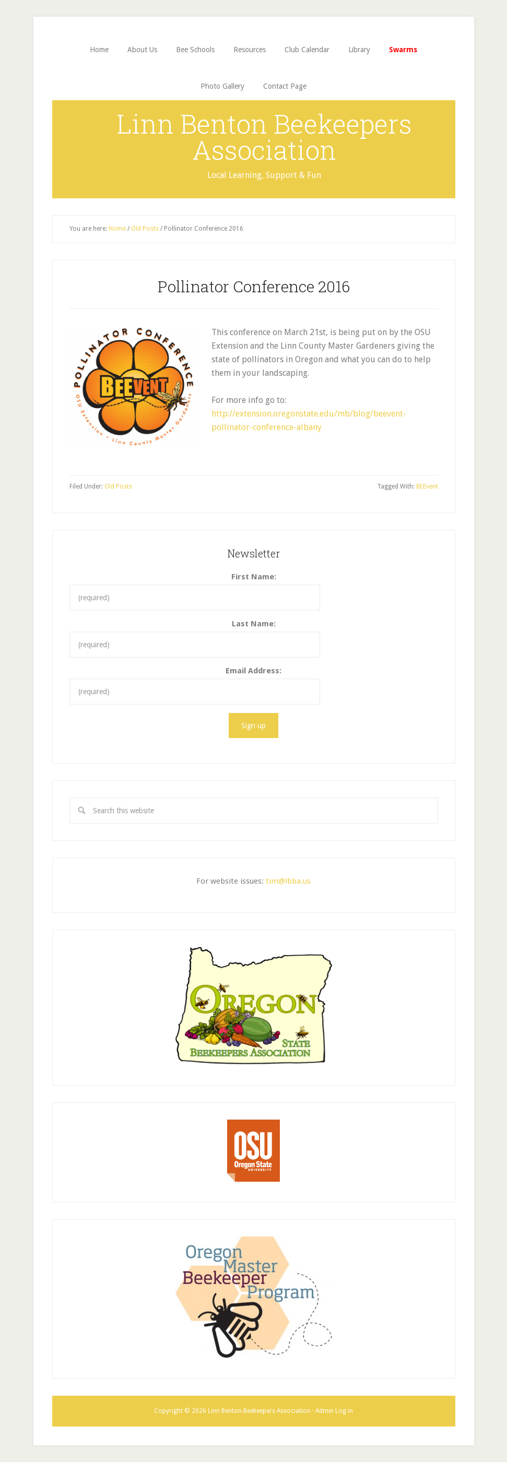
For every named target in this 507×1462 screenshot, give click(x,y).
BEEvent (427, 486)
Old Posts (118, 486)
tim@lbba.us (288, 881)
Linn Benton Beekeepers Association (264, 136)
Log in (344, 1411)
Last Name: (254, 623)
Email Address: (253, 670)
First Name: (253, 576)
